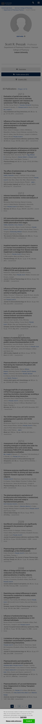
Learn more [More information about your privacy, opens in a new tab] (23, 719)
